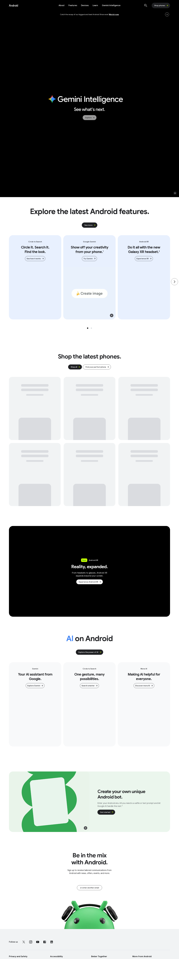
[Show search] (146, 5)
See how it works (35, 258)
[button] (175, 193)
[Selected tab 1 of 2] (87, 328)
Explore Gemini (35, 686)
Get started (106, 812)
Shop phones (161, 5)
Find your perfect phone (97, 367)
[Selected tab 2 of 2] (91, 328)
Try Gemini (90, 258)
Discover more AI (144, 686)
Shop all (75, 367)
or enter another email (89, 888)
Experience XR (144, 258)
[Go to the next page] (174, 281)
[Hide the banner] (167, 14)
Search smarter (90, 686)
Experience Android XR (90, 582)
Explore (90, 117)
